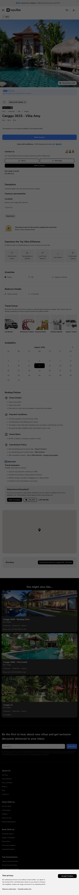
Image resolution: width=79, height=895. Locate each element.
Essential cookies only (24, 889)
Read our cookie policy (9, 889)
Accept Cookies (67, 876)
